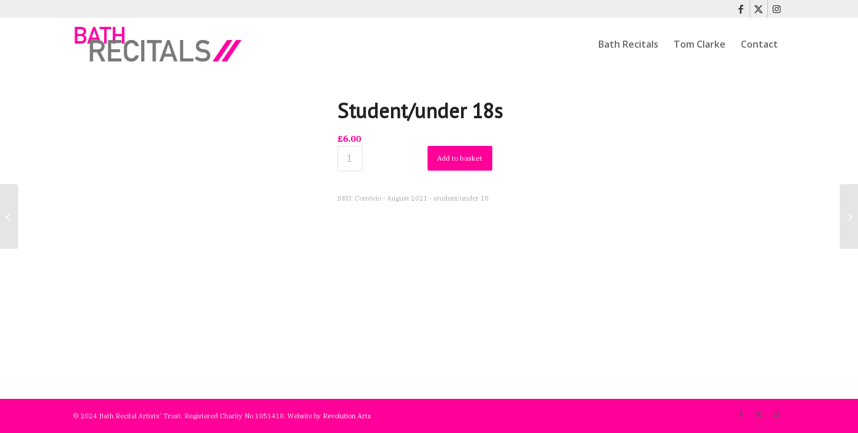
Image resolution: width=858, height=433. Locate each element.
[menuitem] (628, 44)
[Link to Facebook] (741, 9)
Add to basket (459, 158)
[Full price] (9, 216)
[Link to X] (758, 9)
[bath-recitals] (158, 44)
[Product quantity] (350, 158)
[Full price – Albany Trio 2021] (849, 216)
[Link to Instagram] (777, 9)
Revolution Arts (347, 416)
